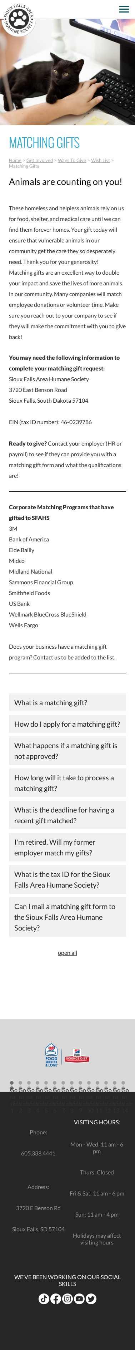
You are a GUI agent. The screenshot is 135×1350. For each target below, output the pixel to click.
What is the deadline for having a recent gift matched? (64, 815)
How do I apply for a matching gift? (67, 724)
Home (15, 160)
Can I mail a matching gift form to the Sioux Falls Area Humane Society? (64, 917)
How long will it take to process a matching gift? (64, 782)
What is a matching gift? (50, 702)
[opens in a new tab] (111, 6)
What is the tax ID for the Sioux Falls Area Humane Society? (62, 879)
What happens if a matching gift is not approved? (66, 750)
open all (67, 952)
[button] (12, 1085)
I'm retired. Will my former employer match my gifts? (54, 847)
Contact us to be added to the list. (74, 657)
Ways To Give (72, 160)
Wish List (100, 160)
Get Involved (39, 160)
